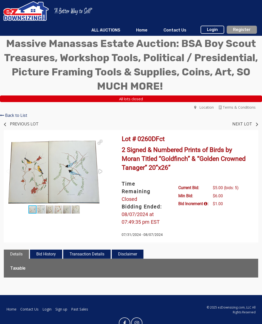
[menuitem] (106, 30)
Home (142, 30)
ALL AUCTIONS (105, 30)
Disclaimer (127, 254)
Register (242, 29)
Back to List (13, 115)
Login (212, 29)
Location (204, 107)
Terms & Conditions (237, 107)
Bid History (46, 254)
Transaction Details (87, 254)
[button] (100, 142)
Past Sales (79, 309)
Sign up (61, 309)
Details (16, 254)
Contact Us (174, 30)
